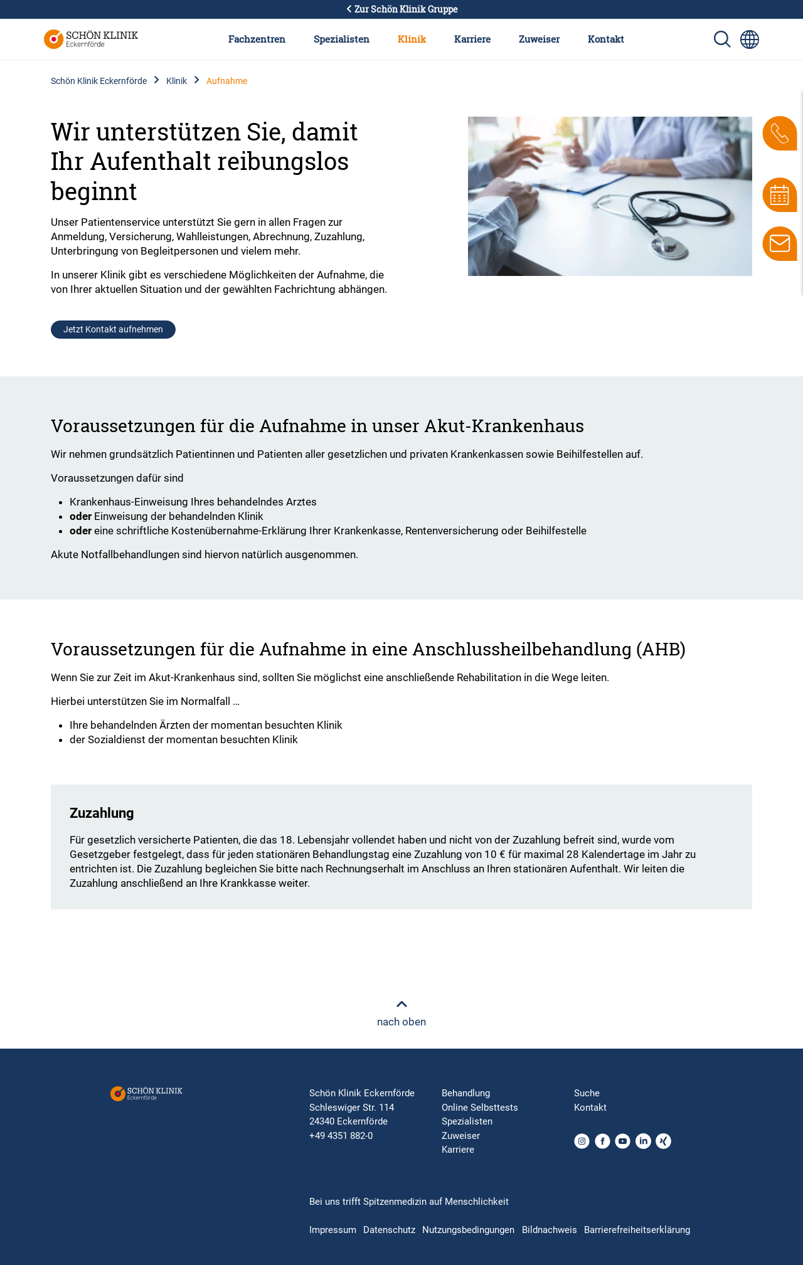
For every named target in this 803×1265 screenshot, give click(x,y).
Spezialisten (342, 39)
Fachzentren (256, 39)
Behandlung (466, 1093)
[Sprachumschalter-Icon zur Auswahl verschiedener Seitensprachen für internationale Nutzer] (749, 39)
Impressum (332, 1230)
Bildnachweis (549, 1230)
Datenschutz (389, 1230)
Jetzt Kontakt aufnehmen (113, 329)
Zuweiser (539, 39)
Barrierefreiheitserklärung (637, 1230)
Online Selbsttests (480, 1107)
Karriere (472, 39)
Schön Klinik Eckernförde (99, 81)
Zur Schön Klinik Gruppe (401, 9)
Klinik (412, 39)
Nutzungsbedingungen (468, 1230)
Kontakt (606, 39)
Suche (587, 1093)
